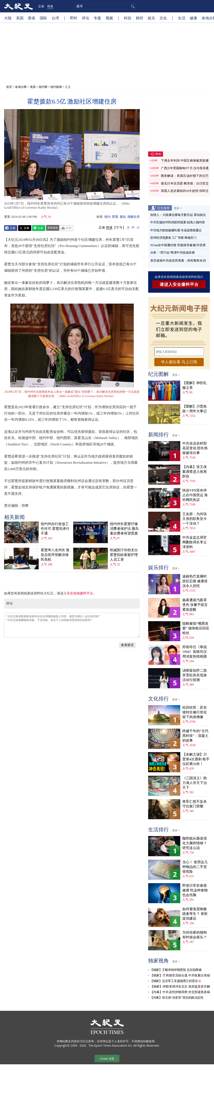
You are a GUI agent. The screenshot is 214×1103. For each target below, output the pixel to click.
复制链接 (52, 227)
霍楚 (115, 216)
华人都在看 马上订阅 (179, 362)
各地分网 (21, 87)
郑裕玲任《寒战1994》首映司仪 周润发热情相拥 (194, 651)
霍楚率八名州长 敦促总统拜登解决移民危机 (55, 554)
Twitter (24, 228)
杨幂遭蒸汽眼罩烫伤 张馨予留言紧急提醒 (195, 604)
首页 (9, 87)
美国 (19, 17)
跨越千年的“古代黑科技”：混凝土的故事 (195, 735)
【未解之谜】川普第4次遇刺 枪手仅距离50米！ (195, 759)
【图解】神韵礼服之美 (194, 385)
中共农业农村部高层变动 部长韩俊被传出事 (195, 448)
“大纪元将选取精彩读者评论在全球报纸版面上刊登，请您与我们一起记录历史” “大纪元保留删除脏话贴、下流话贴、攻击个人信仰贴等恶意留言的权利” (72, 625)
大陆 (8, 17)
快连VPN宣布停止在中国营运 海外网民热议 (195, 495)
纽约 (107, 216)
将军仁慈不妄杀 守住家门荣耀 (194, 804)
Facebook (10, 228)
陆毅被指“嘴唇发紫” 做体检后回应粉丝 (195, 628)
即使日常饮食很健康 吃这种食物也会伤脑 (195, 890)
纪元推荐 (163, 208)
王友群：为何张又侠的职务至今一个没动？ (194, 518)
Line (38, 228)
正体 (41, 6)
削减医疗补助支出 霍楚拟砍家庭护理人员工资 (124, 554)
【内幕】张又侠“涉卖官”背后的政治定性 (176, 997)
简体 (50, 6)
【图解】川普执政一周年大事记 (194, 408)
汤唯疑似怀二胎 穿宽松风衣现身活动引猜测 (194, 675)
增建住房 (133, 216)
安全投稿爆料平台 (80, 593)
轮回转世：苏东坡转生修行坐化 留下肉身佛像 (194, 712)
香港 (31, 17)
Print (66, 228)
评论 (85, 17)
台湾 (55, 17)
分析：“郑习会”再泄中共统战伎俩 (172, 252)
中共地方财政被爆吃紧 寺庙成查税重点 (176, 230)
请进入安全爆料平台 (179, 284)
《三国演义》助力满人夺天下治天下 (194, 783)
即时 (73, 17)
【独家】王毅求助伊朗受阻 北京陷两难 (175, 969)
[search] (105, 6)
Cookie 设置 (107, 1058)
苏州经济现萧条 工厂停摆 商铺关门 (173, 237)
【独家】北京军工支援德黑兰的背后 (174, 981)
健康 (193, 17)
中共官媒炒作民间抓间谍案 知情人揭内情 (177, 222)
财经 (139, 17)
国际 (43, 17)
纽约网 (43, 87)
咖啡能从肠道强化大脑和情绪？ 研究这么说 (194, 843)
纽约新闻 (56, 87)
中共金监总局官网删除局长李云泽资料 (194, 542)
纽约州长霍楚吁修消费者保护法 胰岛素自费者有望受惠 (124, 528)
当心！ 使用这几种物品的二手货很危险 (195, 867)
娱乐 (151, 17)
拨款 (123, 216)
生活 (181, 17)
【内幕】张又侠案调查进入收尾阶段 (194, 471)
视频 (109, 17)
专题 (97, 17)
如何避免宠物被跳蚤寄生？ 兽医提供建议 (195, 913)
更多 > (177, 208)
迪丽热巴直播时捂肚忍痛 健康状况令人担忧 (195, 581)
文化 (163, 17)
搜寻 (132, 6)
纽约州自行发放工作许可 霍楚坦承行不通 (55, 528)
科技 (127, 17)
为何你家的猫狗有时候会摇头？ (194, 935)
